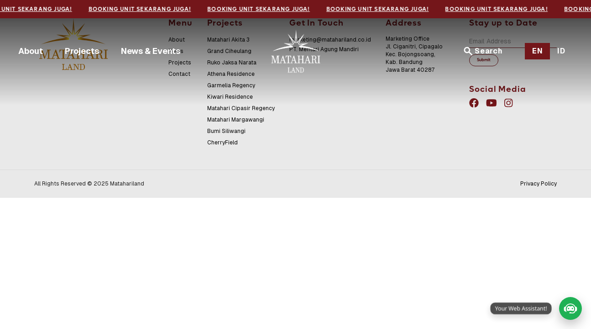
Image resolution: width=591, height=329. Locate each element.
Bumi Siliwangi (226, 131)
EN (537, 51)
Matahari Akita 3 (228, 40)
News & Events (150, 51)
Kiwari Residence (230, 97)
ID (561, 51)
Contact (179, 74)
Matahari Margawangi (235, 120)
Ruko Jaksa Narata (231, 62)
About (30, 51)
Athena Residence (231, 74)
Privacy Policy (538, 183)
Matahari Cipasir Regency (241, 108)
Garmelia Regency (231, 85)
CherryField (222, 142)
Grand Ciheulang (229, 51)
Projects (82, 51)
